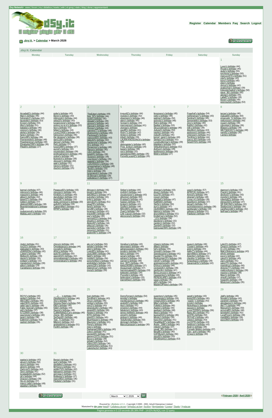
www (27, 7)
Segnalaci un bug (135, 406)
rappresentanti (100, 7)
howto (56, 7)
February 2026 (230, 395)
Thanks (177, 406)
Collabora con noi (118, 406)
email (105, 406)
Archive (147, 406)
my (40, 7)
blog (83, 7)
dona (90, 7)
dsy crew (98, 406)
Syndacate (185, 406)
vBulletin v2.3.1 (118, 404)
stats (77, 7)
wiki (62, 7)
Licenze (168, 406)
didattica (47, 7)
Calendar (42, 40)
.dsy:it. (28, 40)
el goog (70, 7)
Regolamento (158, 406)
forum (34, 7)
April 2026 (245, 395)
